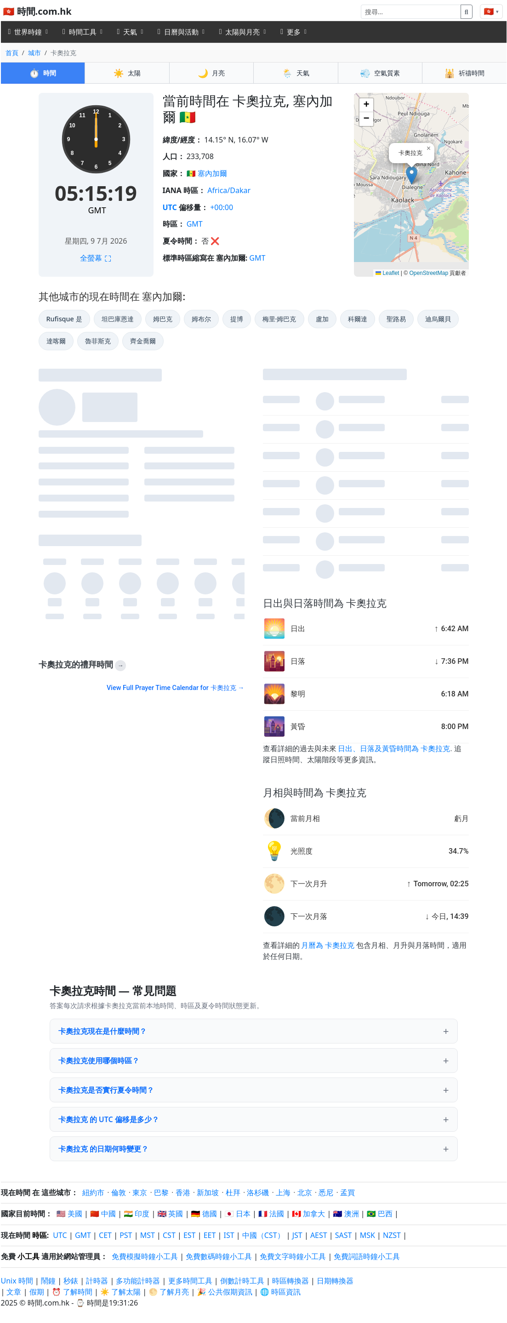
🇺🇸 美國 (69, 1214)
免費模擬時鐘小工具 (145, 1256)
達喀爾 (56, 340)
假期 (36, 1292)
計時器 (97, 1281)
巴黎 (161, 1192)
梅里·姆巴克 (279, 318)
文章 (13, 1292)
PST (126, 1235)
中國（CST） (263, 1235)
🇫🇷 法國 (271, 1214)
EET (210, 1235)
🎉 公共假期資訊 (224, 1292)
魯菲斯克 (98, 340)
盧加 (322, 318)
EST (189, 1235)
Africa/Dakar (229, 190)
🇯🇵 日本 (238, 1214)
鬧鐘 (48, 1281)
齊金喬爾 (143, 340)
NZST (392, 1235)
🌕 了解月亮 (168, 1292)
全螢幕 (95, 258)
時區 (39, 1235)
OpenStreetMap (428, 273)
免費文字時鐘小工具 (293, 1256)
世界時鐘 (25, 31)
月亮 (211, 73)
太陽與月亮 (239, 31)
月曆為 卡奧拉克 (327, 945)
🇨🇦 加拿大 (308, 1214)
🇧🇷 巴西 (380, 1214)
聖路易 (396, 318)
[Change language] (491, 11)
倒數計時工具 (243, 1281)
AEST (318, 1235)
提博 (236, 318)
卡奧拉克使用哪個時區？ (98, 1060)
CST (169, 1235)
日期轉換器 (335, 1281)
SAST (343, 1235)
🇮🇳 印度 (136, 1214)
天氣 (127, 31)
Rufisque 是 (64, 318)
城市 (34, 52)
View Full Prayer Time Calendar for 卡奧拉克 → (175, 688)
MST (147, 1235)
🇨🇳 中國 (103, 1214)
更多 (290, 31)
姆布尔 (201, 318)
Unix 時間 (17, 1281)
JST (297, 1235)
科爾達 (357, 318)
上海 (283, 1192)
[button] (411, 175)
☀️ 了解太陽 (120, 1292)
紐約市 (93, 1192)
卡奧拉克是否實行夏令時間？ (106, 1090)
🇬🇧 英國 (170, 1214)
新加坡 (208, 1192)
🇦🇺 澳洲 (346, 1214)
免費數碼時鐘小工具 (219, 1256)
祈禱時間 (464, 73)
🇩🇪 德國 (204, 1214)
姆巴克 (162, 318)
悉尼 (326, 1192)
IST (228, 1235)
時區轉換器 (291, 1281)
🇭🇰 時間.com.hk (37, 11)
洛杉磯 (258, 1192)
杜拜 (233, 1192)
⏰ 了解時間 (72, 1292)
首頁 (12, 52)
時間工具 (80, 31)
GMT (97, 210)
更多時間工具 (191, 1281)
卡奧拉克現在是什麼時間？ (102, 1031)
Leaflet (387, 273)
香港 (183, 1192)
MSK (367, 1235)
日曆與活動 (178, 31)
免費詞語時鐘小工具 (367, 1256)
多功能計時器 (138, 1281)
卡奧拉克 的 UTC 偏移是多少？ (108, 1119)
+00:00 (221, 207)
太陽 (127, 73)
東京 (139, 1192)
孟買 (347, 1192)
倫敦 (118, 1192)
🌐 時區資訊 (280, 1292)
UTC (170, 207)
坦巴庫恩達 (118, 318)
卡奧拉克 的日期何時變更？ (103, 1149)
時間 (42, 73)
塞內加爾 (212, 173)
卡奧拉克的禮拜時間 (82, 665)
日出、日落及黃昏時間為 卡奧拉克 (394, 748)
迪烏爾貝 (438, 318)
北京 (304, 1192)
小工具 (28, 1256)
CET (105, 1235)
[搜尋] (411, 12)
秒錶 (70, 1281)
